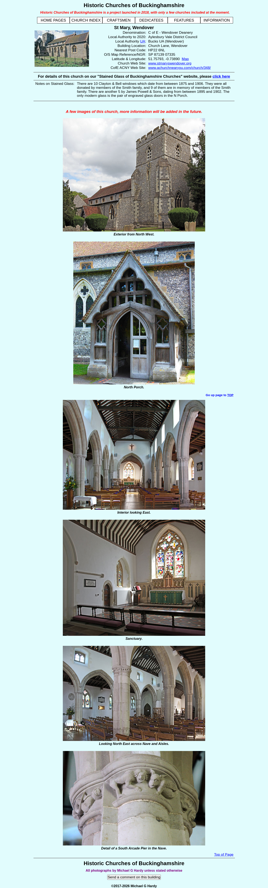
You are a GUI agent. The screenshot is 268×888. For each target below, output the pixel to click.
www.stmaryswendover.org (169, 63)
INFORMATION (217, 20)
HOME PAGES (53, 20)
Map (185, 59)
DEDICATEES (151, 20)
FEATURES (184, 20)
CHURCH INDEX (85, 20)
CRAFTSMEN (118, 20)
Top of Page (224, 854)
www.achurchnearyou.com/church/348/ (179, 68)
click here (221, 76)
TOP (230, 395)
